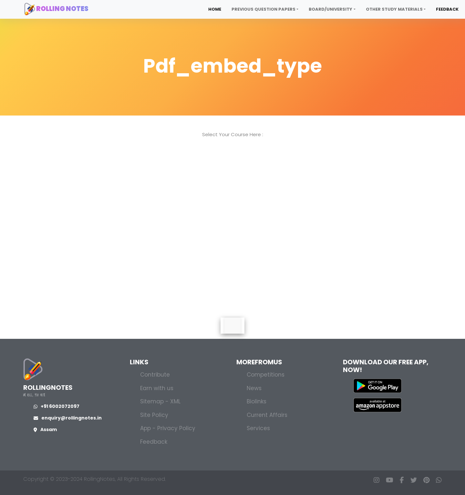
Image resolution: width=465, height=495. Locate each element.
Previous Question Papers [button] (263, 9)
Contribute (155, 375)
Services (258, 428)
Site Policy (154, 415)
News (254, 388)
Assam (45, 429)
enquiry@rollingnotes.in (68, 418)
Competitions (265, 375)
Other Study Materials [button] (394, 9)
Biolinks (256, 401)
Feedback (447, 9)
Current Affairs (267, 415)
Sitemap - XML (160, 401)
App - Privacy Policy (167, 428)
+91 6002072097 (56, 406)
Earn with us (156, 388)
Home (214, 9)
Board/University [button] (330, 9)
